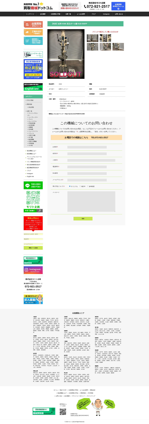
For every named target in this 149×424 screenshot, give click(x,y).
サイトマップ (91, 396)
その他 (31, 145)
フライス (31, 133)
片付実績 (90, 393)
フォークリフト (33, 131)
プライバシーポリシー (78, 396)
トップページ (30, 14)
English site (30, 176)
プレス (31, 119)
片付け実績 (30, 100)
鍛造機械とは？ (31, 153)
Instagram (106, 14)
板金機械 (31, 139)
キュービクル (33, 121)
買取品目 (92, 390)
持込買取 (31, 107)
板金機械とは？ (31, 150)
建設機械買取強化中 (33, 167)
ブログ (94, 14)
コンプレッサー (33, 117)
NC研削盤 (31, 125)
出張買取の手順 (55, 14)
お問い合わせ (119, 14)
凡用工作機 (32, 135)
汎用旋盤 (31, 143)
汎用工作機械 (33, 141)
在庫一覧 (68, 14)
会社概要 (42, 14)
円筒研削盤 (32, 123)
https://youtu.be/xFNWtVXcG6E (75, 114)
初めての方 (63, 390)
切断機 (31, 127)
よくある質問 (81, 14)
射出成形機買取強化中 (33, 164)
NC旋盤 (31, 129)
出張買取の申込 (73, 393)
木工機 (31, 137)
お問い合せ (59, 396)
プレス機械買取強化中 (33, 161)
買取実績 (29, 104)
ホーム (56, 390)
